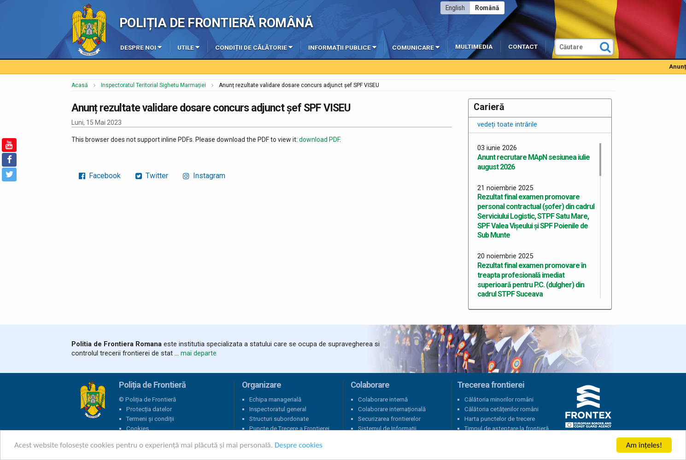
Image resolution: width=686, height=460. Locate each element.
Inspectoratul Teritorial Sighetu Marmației (153, 85)
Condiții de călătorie (254, 47)
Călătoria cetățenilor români (501, 409)
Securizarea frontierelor (389, 418)
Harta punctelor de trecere (499, 418)
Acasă (79, 85)
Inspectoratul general (277, 409)
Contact (523, 46)
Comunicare (416, 47)
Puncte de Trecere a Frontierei (289, 428)
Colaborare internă (383, 399)
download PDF (319, 139)
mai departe (199, 353)
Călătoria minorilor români (499, 399)
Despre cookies (298, 446)
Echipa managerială (275, 399)
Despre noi (141, 47)
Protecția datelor (149, 409)
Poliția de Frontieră (92, 399)
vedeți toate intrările (507, 124)
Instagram (204, 175)
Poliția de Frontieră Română (216, 22)
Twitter (151, 175)
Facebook (100, 175)
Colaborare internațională (392, 409)
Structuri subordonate (279, 418)
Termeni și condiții (150, 418)
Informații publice (342, 47)
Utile (188, 47)
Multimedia (474, 46)
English (455, 8)
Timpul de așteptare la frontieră (506, 428)
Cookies (137, 428)
